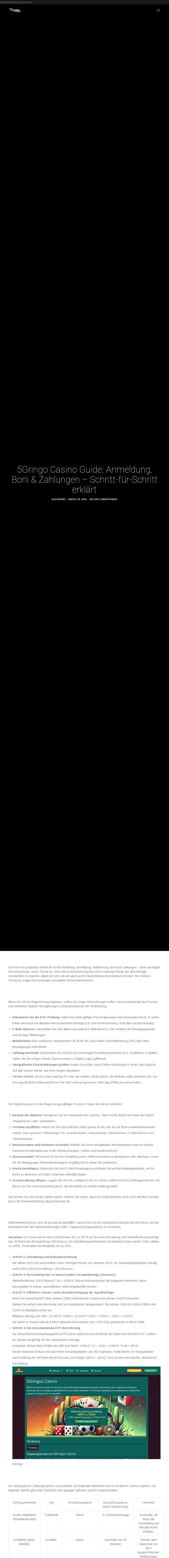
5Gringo (141, 971)
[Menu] (157, 10)
